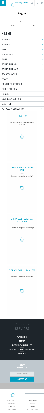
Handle (5, 94)
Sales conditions (32, 409)
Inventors (11, 406)
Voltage (6, 40)
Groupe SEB (11, 403)
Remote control (10, 74)
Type (4, 50)
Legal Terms (12, 409)
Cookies (32, 406)
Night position (9, 89)
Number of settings (12, 84)
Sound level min (9, 64)
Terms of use (32, 400)
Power (5, 79)
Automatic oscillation (13, 109)
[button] (32, 3)
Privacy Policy (12, 400)
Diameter (6, 104)
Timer (4, 60)
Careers (32, 403)
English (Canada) (21, 3)
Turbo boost (8, 55)
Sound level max (10, 69)
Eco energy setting (11, 99)
